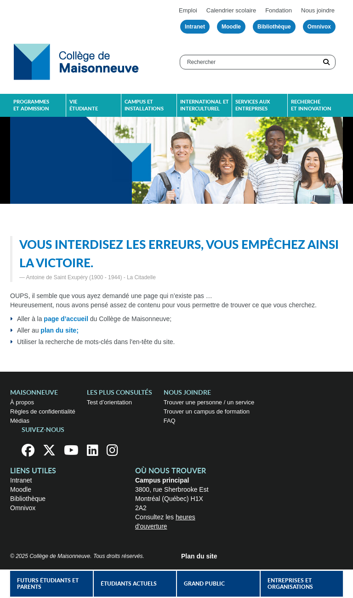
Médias (19, 420)
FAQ (170, 420)
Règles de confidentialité (42, 411)
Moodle (231, 26)
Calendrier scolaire (231, 10)
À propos (22, 402)
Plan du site (199, 556)
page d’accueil (66, 318)
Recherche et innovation (311, 105)
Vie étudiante (83, 105)
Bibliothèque (274, 26)
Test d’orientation (109, 402)
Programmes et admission (31, 105)
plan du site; (59, 330)
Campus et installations (144, 105)
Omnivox (319, 26)
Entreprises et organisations (290, 584)
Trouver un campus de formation (207, 411)
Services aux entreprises (252, 105)
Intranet (195, 26)
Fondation (278, 10)
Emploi (188, 10)
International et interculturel (204, 105)
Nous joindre (318, 10)
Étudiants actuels (129, 583)
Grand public (204, 583)
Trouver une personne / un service (209, 402)
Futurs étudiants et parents (48, 584)
